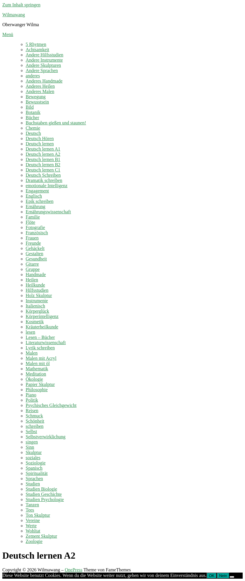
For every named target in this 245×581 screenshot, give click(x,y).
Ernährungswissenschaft (48, 211)
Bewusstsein (37, 101)
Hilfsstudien (37, 290)
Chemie (33, 128)
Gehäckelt (35, 248)
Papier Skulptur (40, 384)
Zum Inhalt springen (21, 4)
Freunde (33, 243)
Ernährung (35, 206)
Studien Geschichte (44, 494)
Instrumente (37, 300)
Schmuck (34, 415)
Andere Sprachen (42, 70)
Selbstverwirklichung (46, 436)
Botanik (33, 112)
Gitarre (32, 264)
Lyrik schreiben (40, 347)
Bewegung (35, 96)
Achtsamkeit (37, 49)
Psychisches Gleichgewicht (51, 405)
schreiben (34, 426)
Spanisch (34, 468)
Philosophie (37, 389)
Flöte (30, 222)
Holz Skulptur (39, 295)
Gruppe (33, 269)
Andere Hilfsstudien (44, 54)
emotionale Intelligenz (47, 185)
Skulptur (34, 452)
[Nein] (232, 577)
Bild (30, 107)
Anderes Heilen (40, 86)
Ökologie (34, 379)
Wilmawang (13, 14)
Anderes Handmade (44, 80)
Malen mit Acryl (41, 358)
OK (211, 575)
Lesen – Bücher (40, 337)
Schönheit (35, 421)
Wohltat (33, 530)
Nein (223, 575)
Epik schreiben (40, 201)
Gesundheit (36, 258)
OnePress (73, 569)
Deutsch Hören (40, 138)
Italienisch (35, 305)
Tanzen (32, 504)
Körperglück (37, 311)
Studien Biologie (41, 489)
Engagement (37, 190)
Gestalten (34, 253)
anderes (33, 75)
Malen (32, 353)
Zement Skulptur (41, 536)
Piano (31, 394)
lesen (30, 332)
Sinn (30, 447)
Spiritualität (37, 473)
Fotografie (35, 227)
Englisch (34, 196)
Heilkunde (35, 285)
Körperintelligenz (42, 316)
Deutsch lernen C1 (43, 169)
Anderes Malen (40, 91)
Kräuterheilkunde (42, 326)
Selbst (31, 431)
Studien (33, 483)
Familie (33, 216)
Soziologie (35, 462)
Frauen (32, 237)
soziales (33, 457)
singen (32, 441)
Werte (31, 525)
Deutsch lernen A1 (43, 148)
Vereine (33, 520)
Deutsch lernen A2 (43, 154)
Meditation (36, 373)
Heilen (32, 279)
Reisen (32, 410)
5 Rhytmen (36, 44)
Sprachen (34, 478)
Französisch (37, 232)
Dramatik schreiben (44, 180)
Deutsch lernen (40, 143)
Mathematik (37, 368)
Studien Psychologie (45, 499)
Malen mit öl (38, 363)
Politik (32, 400)
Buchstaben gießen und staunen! (56, 122)
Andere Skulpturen (43, 65)
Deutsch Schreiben (43, 175)
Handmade (36, 274)
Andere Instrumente (44, 60)
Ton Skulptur (38, 515)
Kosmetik (35, 321)
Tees (30, 509)
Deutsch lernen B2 (43, 164)
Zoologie (34, 541)
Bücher (32, 117)
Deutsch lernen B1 (43, 159)
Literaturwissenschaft (46, 342)
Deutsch (33, 133)
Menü (7, 34)
